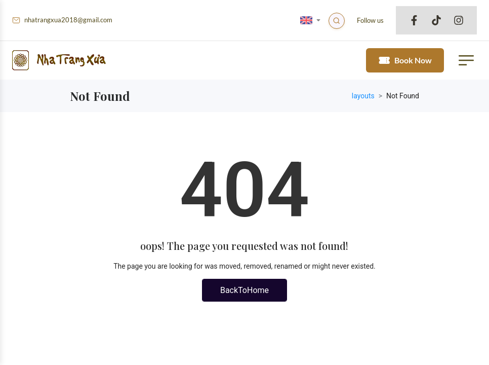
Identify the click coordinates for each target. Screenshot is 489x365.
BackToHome (244, 294)
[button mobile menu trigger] (463, 62)
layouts (363, 100)
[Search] (338, 22)
